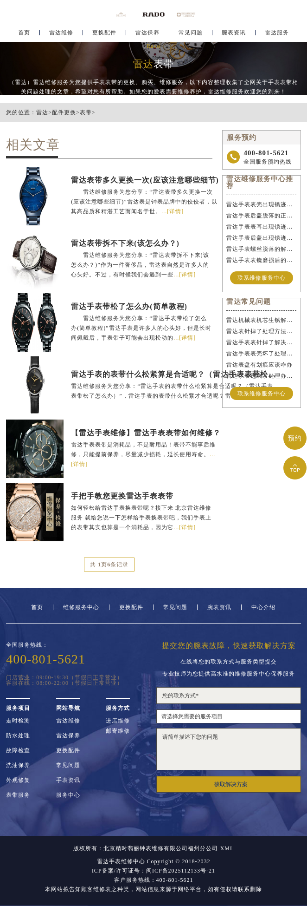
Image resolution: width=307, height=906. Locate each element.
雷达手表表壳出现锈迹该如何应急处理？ (261, 204)
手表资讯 (68, 780)
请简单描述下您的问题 (228, 749)
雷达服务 (277, 35)
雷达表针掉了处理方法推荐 (261, 331)
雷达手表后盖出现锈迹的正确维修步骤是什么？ (261, 238)
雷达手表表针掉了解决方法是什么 (261, 342)
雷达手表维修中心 (121, 861)
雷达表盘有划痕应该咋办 (259, 364)
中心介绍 (263, 607)
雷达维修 (61, 35)
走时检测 (18, 720)
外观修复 (18, 780)
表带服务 (18, 795)
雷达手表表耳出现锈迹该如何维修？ (261, 226)
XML (227, 848)
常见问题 (191, 35)
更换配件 (104, 35)
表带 (86, 112)
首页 (24, 35)
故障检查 (18, 750)
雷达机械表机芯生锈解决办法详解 (261, 320)
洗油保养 (18, 765)
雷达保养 (147, 35)
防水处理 (18, 735)
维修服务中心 (81, 607)
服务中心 (68, 795)
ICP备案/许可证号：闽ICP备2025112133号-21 (153, 870)
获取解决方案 (231, 784)
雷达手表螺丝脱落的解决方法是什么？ (261, 249)
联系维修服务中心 (261, 278)
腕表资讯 (234, 35)
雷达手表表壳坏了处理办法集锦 (261, 353)
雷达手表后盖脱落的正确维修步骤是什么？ (261, 215)
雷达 (42, 112)
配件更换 (64, 112)
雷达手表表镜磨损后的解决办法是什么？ (261, 260)
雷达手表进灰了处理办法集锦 (261, 376)
